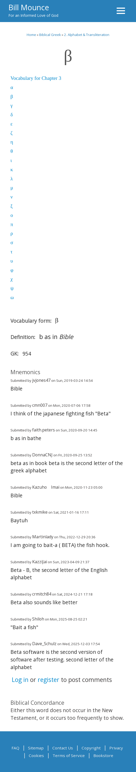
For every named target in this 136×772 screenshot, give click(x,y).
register (48, 679)
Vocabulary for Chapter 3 (35, 78)
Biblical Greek (50, 34)
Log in (20, 679)
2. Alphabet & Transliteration (86, 34)
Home (31, 34)
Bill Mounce (28, 7)
